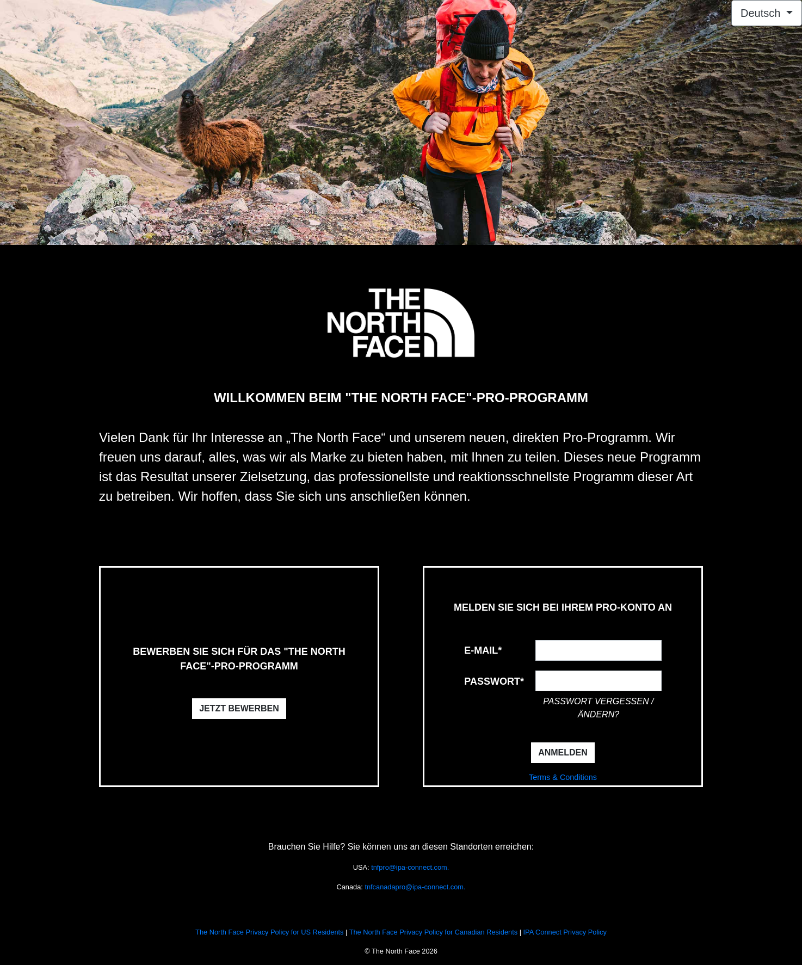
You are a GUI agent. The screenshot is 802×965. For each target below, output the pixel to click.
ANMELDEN (563, 752)
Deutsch (762, 13)
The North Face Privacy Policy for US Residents (269, 932)
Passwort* (494, 681)
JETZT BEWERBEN (239, 708)
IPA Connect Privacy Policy (565, 932)
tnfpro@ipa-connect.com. (410, 867)
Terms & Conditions (563, 777)
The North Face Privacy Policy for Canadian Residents (433, 932)
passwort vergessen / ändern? (598, 708)
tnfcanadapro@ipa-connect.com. (415, 887)
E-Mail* (483, 650)
